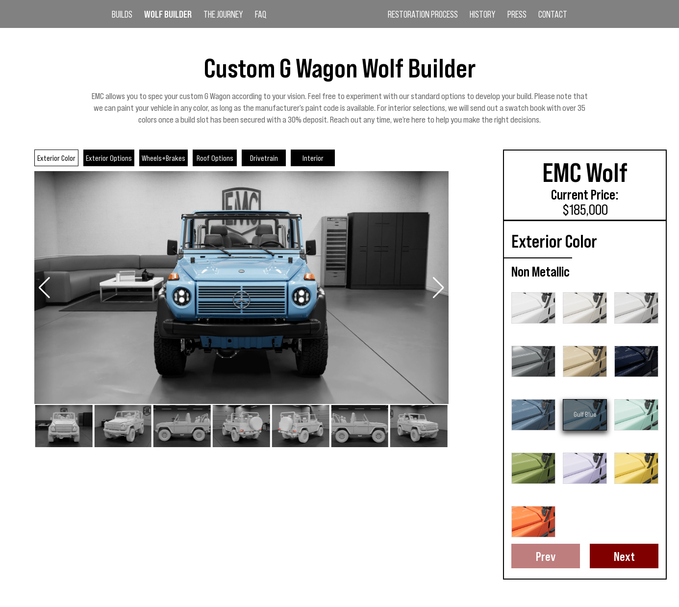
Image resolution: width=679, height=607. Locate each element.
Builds (122, 15)
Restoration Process (423, 15)
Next (624, 556)
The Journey (223, 15)
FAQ (261, 15)
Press (517, 15)
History (483, 15)
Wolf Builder (168, 15)
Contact (552, 15)
